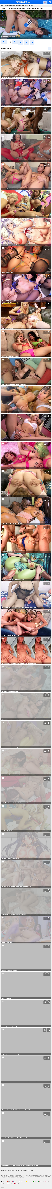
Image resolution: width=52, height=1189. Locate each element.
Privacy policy (26, 1170)
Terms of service (11, 1170)
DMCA (19, 1170)
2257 (32, 1170)
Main (2, 5)
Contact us (3, 1170)
